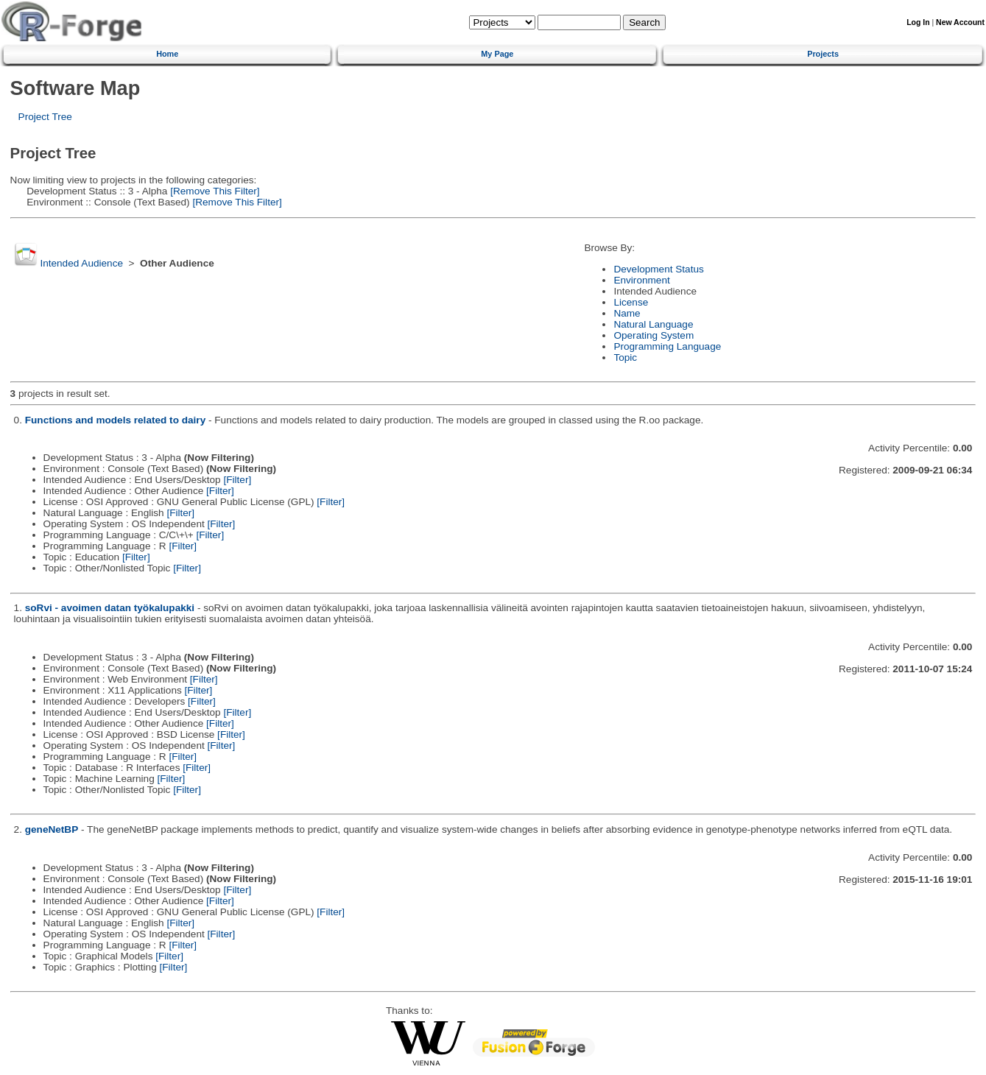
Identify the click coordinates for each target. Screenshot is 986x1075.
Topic (625, 357)
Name (626, 313)
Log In (917, 22)
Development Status (658, 269)
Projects (823, 53)
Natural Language (653, 324)
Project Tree (45, 116)
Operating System (653, 335)
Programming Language (667, 346)
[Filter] (237, 479)
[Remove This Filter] (213, 191)
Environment (641, 280)
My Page (497, 53)
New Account (960, 22)
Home (167, 53)
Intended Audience (81, 263)
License (630, 302)
